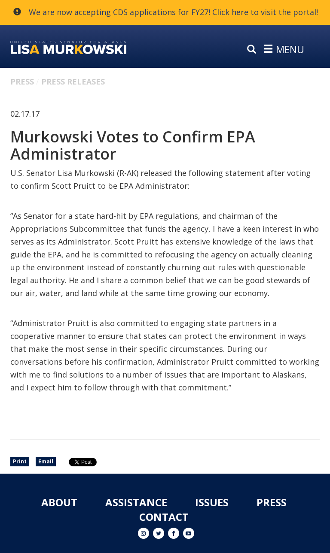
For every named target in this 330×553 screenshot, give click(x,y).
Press (22, 81)
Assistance (136, 502)
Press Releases (73, 81)
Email (45, 461)
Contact (164, 517)
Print (20, 461)
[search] (253, 49)
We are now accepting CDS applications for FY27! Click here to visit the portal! (173, 12)
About (59, 502)
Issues (212, 502)
